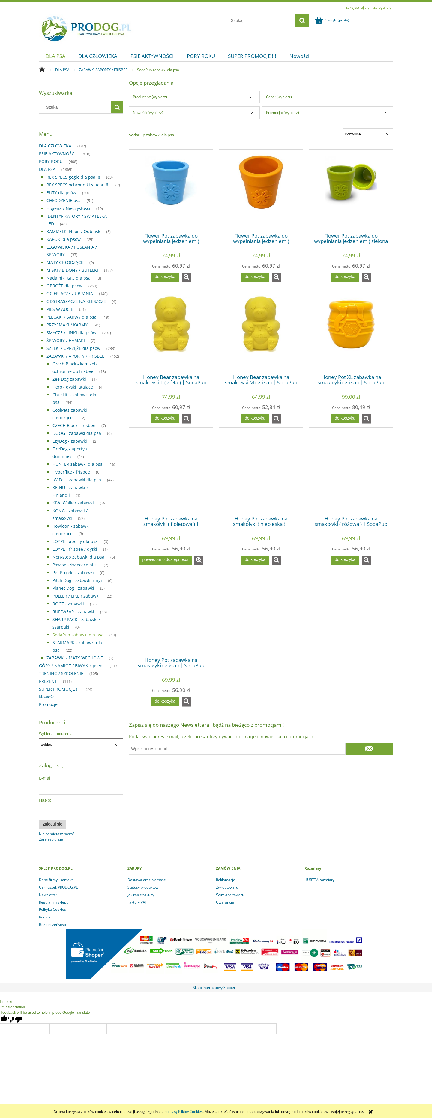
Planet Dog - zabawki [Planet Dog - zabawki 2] (73, 588)
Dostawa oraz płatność (147, 879)
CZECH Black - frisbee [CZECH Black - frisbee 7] (73, 425)
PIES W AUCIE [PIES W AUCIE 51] (59, 309)
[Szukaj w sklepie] (261, 20)
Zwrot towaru (227, 887)
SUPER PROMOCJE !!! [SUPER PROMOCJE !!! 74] (59, 689)
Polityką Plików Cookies (183, 1111)
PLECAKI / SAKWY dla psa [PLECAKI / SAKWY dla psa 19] (71, 317)
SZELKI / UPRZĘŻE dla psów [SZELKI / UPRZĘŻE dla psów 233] (73, 348)
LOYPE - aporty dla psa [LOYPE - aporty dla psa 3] (75, 541)
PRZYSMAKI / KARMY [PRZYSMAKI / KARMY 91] (67, 325)
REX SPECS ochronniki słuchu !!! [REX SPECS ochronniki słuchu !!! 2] (78, 185)
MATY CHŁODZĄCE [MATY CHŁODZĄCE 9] (64, 262)
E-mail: (46, 778)
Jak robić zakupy (141, 894)
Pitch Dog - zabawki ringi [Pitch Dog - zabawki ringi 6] (77, 580)
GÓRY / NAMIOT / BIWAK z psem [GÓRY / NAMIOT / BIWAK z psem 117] (71, 665)
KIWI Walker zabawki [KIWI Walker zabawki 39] (73, 503)
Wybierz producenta (56, 734)
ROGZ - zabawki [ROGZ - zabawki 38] (68, 604)
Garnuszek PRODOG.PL (58, 887)
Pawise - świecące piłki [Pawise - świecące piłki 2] (75, 565)
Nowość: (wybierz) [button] (148, 112)
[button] (186, 277)
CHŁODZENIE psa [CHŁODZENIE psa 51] (63, 200)
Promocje (48, 704)
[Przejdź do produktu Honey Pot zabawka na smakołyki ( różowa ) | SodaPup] (351, 473)
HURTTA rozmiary (319, 879)
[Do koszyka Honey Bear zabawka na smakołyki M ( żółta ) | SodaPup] (255, 418)
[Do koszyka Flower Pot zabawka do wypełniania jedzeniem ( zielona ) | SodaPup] (345, 277)
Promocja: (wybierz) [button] (282, 112)
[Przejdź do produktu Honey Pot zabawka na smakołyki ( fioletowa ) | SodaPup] (171, 473)
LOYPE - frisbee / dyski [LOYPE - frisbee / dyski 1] (74, 549)
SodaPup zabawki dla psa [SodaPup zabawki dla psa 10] (78, 635)
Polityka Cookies (52, 909)
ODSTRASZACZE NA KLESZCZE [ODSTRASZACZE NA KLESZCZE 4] (76, 301)
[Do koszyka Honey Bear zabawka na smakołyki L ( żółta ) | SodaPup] (165, 418)
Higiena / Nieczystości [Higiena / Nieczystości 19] (68, 208)
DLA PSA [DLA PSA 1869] (47, 169)
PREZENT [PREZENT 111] (48, 681)
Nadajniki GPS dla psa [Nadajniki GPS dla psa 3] (68, 278)
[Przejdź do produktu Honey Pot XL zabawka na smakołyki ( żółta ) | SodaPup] (351, 332)
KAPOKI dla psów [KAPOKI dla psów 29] (63, 239)
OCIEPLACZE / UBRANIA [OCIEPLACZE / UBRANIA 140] (69, 293)
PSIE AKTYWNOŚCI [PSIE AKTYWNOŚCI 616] (57, 153)
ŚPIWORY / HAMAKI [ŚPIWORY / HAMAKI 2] (65, 340)
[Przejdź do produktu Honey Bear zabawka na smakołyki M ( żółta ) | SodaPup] (261, 332)
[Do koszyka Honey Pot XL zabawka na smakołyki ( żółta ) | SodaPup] (345, 418)
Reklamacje (225, 879)
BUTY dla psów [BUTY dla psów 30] (61, 192)
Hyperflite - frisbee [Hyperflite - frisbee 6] (71, 472)
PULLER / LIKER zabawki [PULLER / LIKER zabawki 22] (76, 596)
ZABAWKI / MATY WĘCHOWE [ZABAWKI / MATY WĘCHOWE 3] (74, 658)
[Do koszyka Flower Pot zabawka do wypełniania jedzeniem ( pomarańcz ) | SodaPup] (255, 277)
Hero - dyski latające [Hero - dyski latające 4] (72, 387)
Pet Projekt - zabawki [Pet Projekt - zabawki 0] (73, 572)
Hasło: (45, 800)
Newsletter (48, 894)
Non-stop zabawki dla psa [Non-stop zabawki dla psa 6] (78, 557)
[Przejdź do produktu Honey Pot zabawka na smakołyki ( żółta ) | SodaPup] (171, 615)
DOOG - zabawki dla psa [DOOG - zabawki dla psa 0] (76, 433)
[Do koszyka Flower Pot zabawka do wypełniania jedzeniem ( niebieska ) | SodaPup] (165, 277)
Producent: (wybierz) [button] (150, 96)
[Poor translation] (15, 1019)
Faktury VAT (137, 902)
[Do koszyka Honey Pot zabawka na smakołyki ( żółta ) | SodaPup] (165, 701)
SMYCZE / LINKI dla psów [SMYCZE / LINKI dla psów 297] (71, 332)
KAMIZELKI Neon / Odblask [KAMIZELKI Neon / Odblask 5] (73, 231)
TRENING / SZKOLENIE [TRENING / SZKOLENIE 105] (61, 673)
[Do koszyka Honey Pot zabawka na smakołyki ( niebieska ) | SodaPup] (255, 560)
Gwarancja (225, 902)
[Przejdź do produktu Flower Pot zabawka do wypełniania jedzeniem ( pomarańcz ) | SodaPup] (261, 190)
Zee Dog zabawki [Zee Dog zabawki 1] (69, 379)
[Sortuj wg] (368, 134)
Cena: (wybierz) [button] (279, 96)
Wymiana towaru (230, 894)
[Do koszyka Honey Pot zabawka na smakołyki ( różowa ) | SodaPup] (345, 560)
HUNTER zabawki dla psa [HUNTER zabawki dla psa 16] (77, 464)
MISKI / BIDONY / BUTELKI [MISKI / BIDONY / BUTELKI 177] (72, 270)
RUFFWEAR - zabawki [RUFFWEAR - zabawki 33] (73, 611)
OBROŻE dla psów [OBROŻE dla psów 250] (64, 286)
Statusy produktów (143, 887)
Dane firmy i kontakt (56, 879)
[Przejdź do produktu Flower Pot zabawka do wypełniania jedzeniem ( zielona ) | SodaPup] (351, 190)
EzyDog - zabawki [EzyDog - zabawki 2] (69, 441)
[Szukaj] (302, 20)
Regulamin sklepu (53, 902)
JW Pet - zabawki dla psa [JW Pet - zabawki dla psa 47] (76, 480)
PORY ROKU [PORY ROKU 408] (51, 161)
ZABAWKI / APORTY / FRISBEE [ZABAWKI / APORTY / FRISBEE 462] (75, 356)
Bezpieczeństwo (52, 924)
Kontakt (45, 917)
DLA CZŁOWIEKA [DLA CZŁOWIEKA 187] (55, 146)
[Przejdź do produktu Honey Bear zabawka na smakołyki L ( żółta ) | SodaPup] (171, 332)
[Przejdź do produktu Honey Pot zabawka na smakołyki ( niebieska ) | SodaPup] (261, 473)
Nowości (47, 697)
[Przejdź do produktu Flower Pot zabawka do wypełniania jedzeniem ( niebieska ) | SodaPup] (171, 190)
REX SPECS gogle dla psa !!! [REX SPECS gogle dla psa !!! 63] (73, 177)
